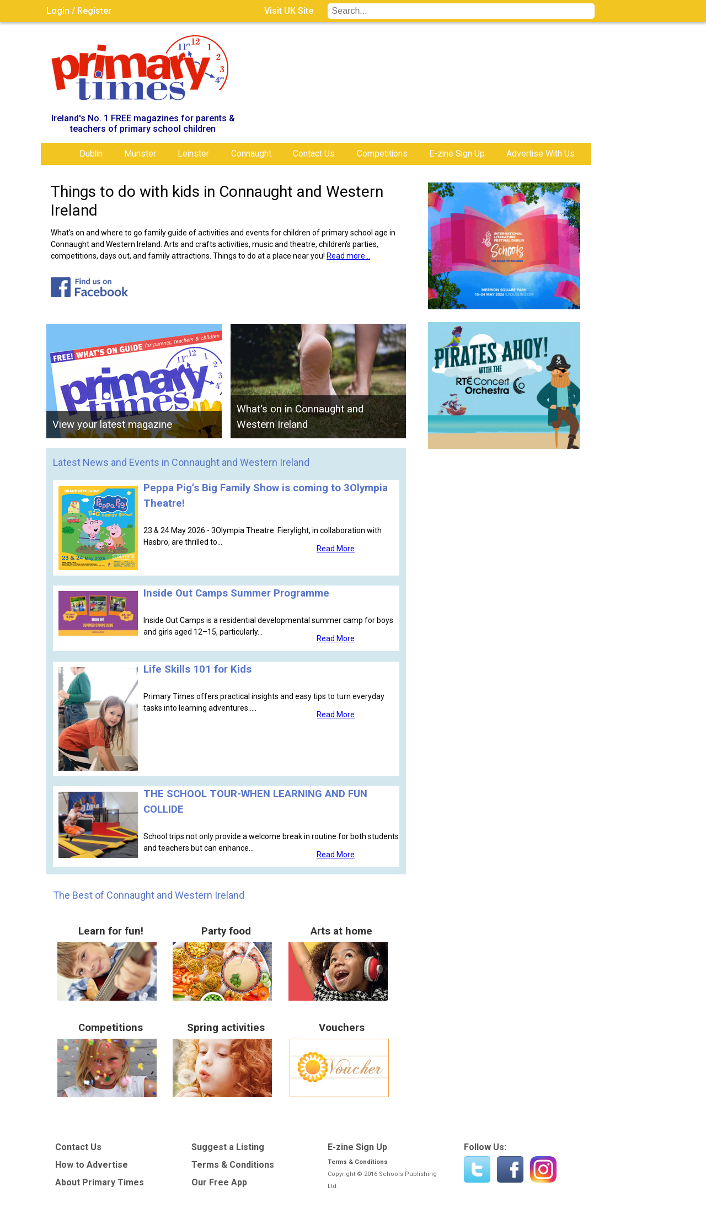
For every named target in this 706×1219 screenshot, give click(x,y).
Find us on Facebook (510, 1169)
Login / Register (78, 11)
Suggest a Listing (227, 1147)
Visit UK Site (288, 11)
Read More (336, 548)
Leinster (193, 153)
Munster (140, 153)
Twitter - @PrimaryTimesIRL (477, 1169)
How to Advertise (91, 1164)
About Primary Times (99, 1182)
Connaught (251, 153)
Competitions (382, 153)
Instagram (543, 1169)
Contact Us (314, 153)
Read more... (348, 255)
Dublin (91, 153)
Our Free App (219, 1182)
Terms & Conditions (232, 1164)
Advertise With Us (540, 153)
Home (57, 154)
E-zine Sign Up (457, 153)
